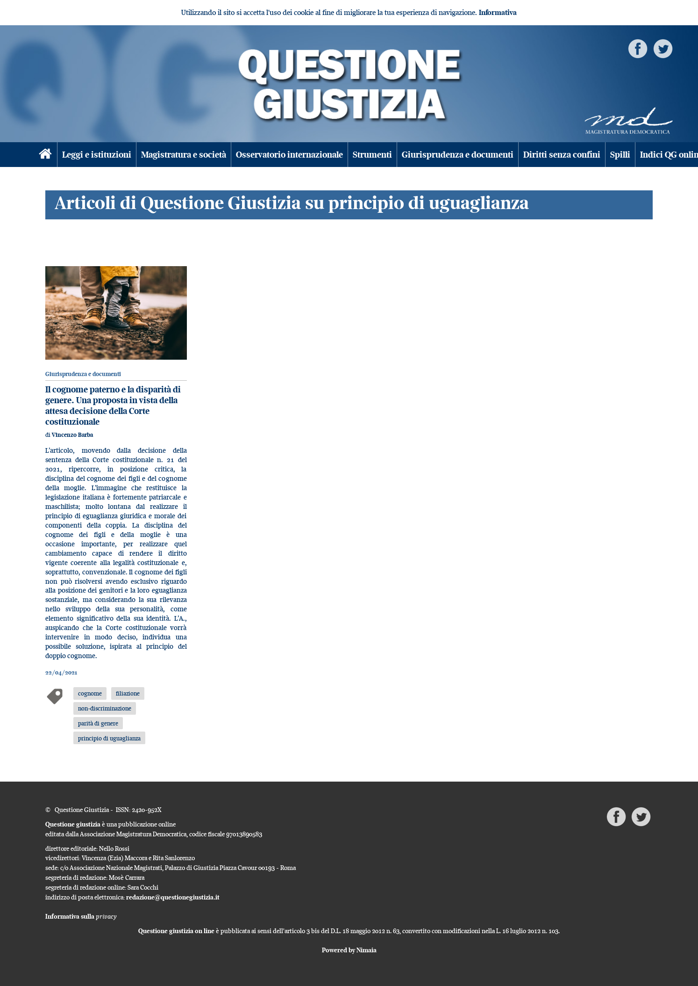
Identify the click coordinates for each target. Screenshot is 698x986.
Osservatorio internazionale (289, 154)
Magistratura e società (183, 154)
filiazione (128, 693)
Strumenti (372, 154)
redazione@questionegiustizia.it (173, 897)
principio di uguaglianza (109, 738)
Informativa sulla (81, 916)
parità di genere (98, 723)
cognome (90, 693)
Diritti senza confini (561, 154)
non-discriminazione (104, 708)
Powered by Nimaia (349, 950)
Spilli (620, 154)
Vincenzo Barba (72, 434)
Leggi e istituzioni (96, 154)
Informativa (498, 12)
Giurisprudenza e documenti (457, 154)
